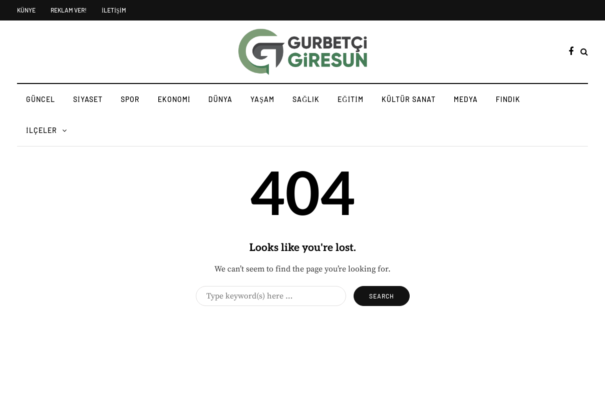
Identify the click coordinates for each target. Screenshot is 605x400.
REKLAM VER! (69, 10)
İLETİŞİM (114, 10)
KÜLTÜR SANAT (409, 99)
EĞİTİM (350, 99)
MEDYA (466, 99)
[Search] (271, 296)
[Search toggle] (584, 52)
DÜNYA (220, 99)
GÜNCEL (40, 99)
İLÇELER (41, 130)
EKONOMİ (174, 99)
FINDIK (508, 99)
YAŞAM (262, 99)
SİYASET (88, 99)
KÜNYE (26, 10)
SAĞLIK (306, 99)
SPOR (130, 99)
